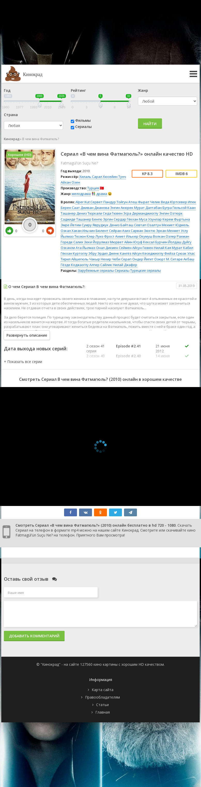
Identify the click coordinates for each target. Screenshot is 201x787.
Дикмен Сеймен (118, 247)
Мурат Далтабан (148, 207)
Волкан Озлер (164, 236)
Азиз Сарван (132, 230)
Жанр (143, 90)
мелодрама (81, 193)
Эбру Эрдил (98, 253)
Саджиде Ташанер (76, 219)
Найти (150, 123)
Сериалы (83, 126)
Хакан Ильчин (83, 230)
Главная (102, 712)
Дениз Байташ (121, 225)
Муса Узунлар (150, 219)
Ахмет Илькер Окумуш (133, 236)
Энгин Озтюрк (171, 213)
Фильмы (83, 120)
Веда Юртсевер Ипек (178, 202)
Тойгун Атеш (127, 202)
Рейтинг (78, 90)
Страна (11, 114)
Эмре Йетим (71, 225)
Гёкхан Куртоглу (74, 253)
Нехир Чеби (110, 259)
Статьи (102, 704)
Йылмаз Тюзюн (73, 236)
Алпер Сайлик (100, 264)
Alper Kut (82, 202)
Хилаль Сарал (90, 176)
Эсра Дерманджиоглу (140, 213)
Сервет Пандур (103, 202)
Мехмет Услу (177, 230)
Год (7, 90)
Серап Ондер (132, 259)
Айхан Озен (70, 182)
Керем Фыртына (176, 219)
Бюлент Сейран (108, 230)
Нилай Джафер (125, 264)
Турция (93, 188)
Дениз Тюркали (89, 213)
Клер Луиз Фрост (100, 236)
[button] (23, 361)
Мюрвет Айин (121, 242)
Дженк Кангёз (120, 253)
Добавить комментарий (34, 635)
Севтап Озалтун (147, 225)
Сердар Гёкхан (126, 219)
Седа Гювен (112, 213)
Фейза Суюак (175, 253)
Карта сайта (102, 689)
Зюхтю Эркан (155, 230)
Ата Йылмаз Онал (90, 247)
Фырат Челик (149, 202)
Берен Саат (70, 207)
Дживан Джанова (95, 207)
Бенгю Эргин (102, 219)
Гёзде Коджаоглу (75, 264)
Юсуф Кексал (143, 242)
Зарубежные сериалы (96, 270)
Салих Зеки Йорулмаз (91, 242)
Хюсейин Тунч (114, 176)
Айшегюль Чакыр (85, 259)
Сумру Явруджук (95, 225)
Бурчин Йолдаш (168, 242)
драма (101, 193)
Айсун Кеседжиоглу (148, 253)
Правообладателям (102, 697)
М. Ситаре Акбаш (180, 259)
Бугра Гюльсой (175, 207)
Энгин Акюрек (121, 207)
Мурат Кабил (182, 247)
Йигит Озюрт (154, 259)
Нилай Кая (162, 247)
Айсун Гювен (142, 247)
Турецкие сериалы (145, 270)
